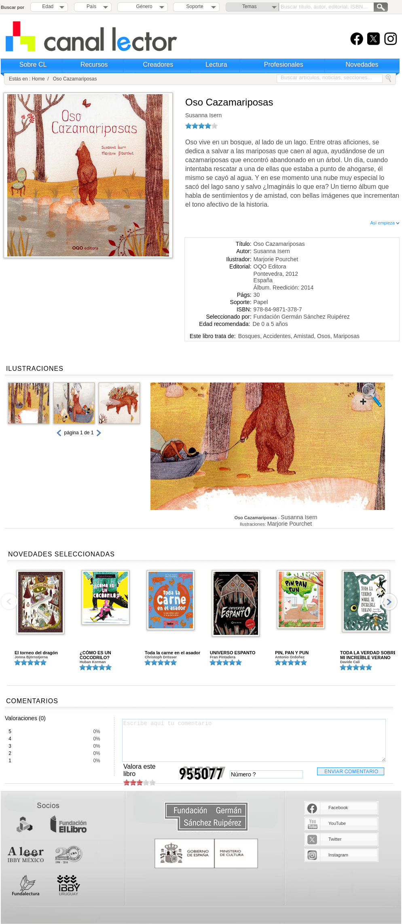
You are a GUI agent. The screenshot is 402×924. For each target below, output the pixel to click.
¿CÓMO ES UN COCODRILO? (95, 655)
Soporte (194, 6)
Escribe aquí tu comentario (254, 740)
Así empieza (385, 222)
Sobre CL (33, 64)
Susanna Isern (203, 115)
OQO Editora (270, 266)
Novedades (362, 64)
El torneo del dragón (36, 652)
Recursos (94, 64)
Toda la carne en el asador (172, 652)
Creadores (158, 64)
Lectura (216, 64)
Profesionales (283, 64)
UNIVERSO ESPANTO (233, 652)
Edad (47, 6)
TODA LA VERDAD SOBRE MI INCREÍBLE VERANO (368, 655)
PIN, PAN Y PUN (292, 652)
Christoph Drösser (161, 657)
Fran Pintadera (222, 657)
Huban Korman (93, 662)
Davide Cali (350, 662)
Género (142, 6)
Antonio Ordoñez (290, 657)
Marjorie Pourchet (276, 259)
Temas (249, 6)
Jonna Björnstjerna (31, 657)
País (91, 6)
